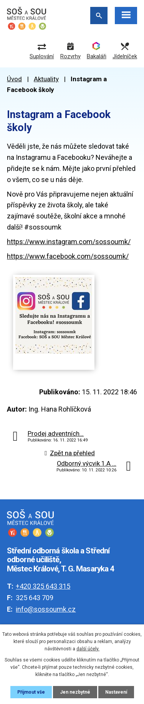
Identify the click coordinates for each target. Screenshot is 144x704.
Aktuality (46, 79)
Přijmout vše (31, 692)
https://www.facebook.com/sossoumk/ (68, 256)
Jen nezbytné (75, 692)
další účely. (87, 648)
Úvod (14, 79)
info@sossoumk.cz (46, 609)
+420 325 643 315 (43, 586)
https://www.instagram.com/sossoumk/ (69, 242)
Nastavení (116, 692)
